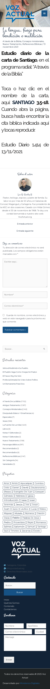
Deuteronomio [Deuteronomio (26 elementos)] (38, 487)
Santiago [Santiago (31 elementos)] (42, 526)
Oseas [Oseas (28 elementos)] (7, 518)
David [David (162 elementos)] (25, 487)
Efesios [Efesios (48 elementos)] (7, 491)
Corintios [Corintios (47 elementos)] (39, 483)
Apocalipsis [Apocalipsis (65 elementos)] (26, 483)
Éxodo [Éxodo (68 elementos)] (36, 530)
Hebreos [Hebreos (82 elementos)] (20, 496)
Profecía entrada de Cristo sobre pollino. (20, 380)
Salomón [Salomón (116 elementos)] (19, 526)
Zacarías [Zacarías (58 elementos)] (26, 530)
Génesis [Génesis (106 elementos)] (8, 496)
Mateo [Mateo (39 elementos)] (42, 509)
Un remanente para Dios (13, 384)
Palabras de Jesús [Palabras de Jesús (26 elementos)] (30, 518)
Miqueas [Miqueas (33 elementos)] (8, 513)
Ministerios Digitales (29, 683)
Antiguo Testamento (11, 405)
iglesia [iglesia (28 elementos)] (30, 496)
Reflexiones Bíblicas (32, 44)
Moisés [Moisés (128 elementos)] (18, 513)
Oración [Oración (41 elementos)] (41, 513)
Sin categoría (9, 460)
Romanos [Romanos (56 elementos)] (41, 522)
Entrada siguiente (25, 231)
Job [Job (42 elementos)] (27, 504)
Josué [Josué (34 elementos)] (35, 504)
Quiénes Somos (11, 603)
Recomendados (10, 448)
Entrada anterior (25, 224)
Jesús (5, 421)
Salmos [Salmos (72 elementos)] (7, 526)
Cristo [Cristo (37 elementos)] (6, 487)
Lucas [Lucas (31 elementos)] (34, 509)
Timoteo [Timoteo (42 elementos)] (15, 531)
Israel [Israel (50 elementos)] (32, 500)
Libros (5, 429)
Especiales (7, 417)
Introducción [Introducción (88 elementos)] (11, 500)
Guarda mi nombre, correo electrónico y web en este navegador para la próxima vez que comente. (24, 318)
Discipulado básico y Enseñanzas (17, 413)
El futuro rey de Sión (12, 376)
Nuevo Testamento (12, 44)
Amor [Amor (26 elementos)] (6, 483)
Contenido (9, 606)
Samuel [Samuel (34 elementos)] (31, 526)
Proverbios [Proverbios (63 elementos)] (19, 522)
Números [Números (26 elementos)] (29, 513)
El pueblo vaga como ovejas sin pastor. (20, 372)
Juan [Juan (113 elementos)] (7, 509)
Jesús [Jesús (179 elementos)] (19, 504)
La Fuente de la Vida (12, 425)
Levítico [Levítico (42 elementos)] (24, 509)
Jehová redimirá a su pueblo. (15, 368)
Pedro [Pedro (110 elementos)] (7, 522)
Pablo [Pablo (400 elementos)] (16, 517)
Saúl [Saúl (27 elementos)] (6, 531)
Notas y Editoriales (11, 433)
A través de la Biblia (12, 41)
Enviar (9, 660)
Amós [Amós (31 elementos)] (15, 483)
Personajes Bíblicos (11, 444)
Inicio (6, 600)
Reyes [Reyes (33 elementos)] (30, 522)
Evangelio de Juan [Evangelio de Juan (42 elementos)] (23, 492)
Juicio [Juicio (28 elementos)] (15, 509)
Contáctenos (10, 609)
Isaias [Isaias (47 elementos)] (24, 500)
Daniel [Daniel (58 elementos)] (15, 487)
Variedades (8, 464)
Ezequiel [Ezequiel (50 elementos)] (39, 491)
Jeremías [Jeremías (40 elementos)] (8, 504)
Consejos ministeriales (33, 41)
